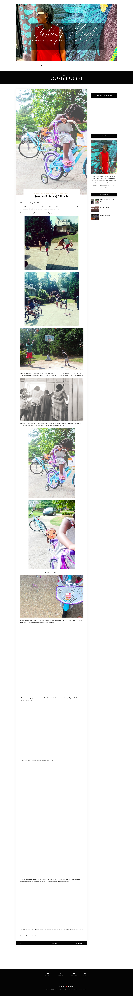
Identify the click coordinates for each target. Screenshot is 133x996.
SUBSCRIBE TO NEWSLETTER (104, 95)
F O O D (71, 66)
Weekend (67, 193)
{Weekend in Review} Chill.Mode (51, 196)
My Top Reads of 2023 (105, 215)
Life (47, 193)
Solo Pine (85, 989)
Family (43, 193)
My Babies (53, 193)
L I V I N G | (92, 66)
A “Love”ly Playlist (104, 207)
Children (36, 193)
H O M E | (81, 66)
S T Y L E (50, 66)
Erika (38, 698)
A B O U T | (38, 66)
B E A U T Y (60, 66)
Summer (60, 193)
